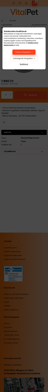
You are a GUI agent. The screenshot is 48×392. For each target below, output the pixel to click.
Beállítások (24, 64)
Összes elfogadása (22, 52)
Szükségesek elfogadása (23, 58)
